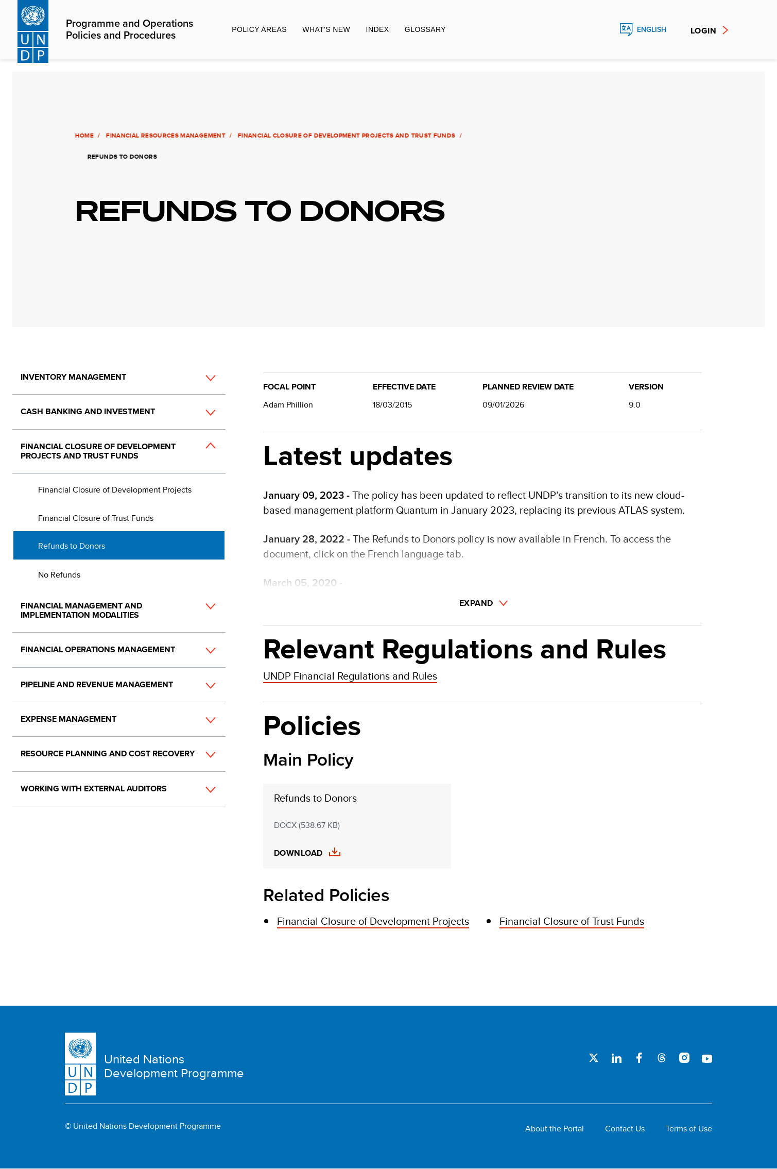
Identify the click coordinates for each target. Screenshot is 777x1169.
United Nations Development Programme (174, 1066)
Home (83, 135)
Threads (662, 1058)
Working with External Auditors (94, 788)
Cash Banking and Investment (88, 411)
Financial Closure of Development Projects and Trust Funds (345, 135)
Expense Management (68, 719)
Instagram (684, 1058)
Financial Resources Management (164, 135)
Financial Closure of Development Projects (115, 490)
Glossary (425, 29)
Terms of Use (689, 1128)
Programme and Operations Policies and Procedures (129, 30)
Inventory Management (73, 377)
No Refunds (59, 575)
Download (298, 853)
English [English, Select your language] (651, 29)
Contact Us (625, 1128)
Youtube (707, 1058)
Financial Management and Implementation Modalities (81, 610)
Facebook (639, 1058)
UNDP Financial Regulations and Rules (350, 675)
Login (703, 31)
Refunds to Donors (71, 546)
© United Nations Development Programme (143, 1126)
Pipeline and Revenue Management (97, 684)
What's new (326, 29)
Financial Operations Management (98, 649)
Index (377, 29)
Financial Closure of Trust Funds (95, 518)
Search (604, 30)
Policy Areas (259, 29)
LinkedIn (616, 1058)
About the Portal (554, 1128)
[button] (199, 377)
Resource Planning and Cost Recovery (108, 753)
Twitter (594, 1058)
